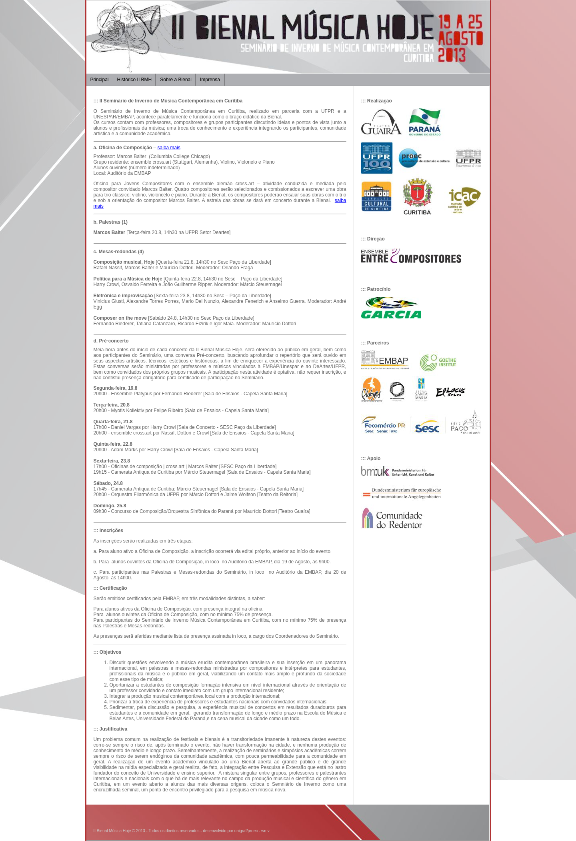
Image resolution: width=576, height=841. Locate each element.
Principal (99, 79)
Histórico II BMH (134, 79)
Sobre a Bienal (176, 79)
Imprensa (210, 79)
